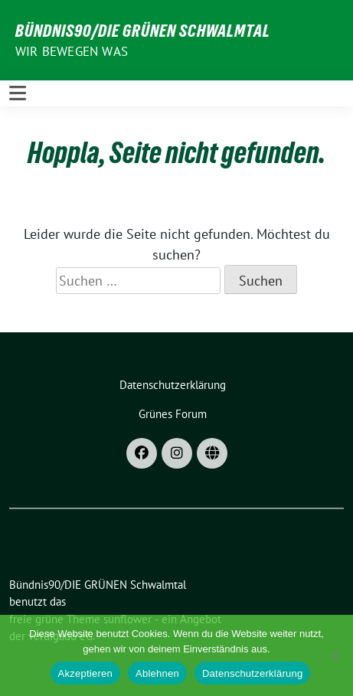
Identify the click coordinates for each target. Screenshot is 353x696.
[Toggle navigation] (17, 93)
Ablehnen (157, 673)
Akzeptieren (85, 673)
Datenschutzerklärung (252, 673)
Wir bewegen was (71, 51)
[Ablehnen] (334, 655)
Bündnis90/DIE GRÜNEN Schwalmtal (142, 31)
